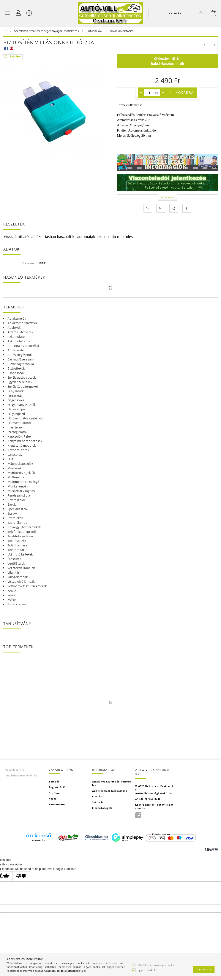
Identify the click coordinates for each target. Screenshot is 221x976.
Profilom (55, 793)
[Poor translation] (21, 876)
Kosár (53, 799)
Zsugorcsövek (17, 604)
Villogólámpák (18, 577)
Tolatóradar (16, 550)
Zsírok (12, 600)
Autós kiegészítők (20, 355)
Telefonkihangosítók (22, 532)
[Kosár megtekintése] (213, 13)
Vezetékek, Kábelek (21, 568)
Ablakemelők (17, 319)
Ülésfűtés (14, 559)
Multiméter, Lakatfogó (23, 482)
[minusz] (141, 93)
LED (10, 459)
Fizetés (97, 796)
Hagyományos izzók (22, 405)
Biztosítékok (16, 369)
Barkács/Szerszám (21, 359)
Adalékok (14, 328)
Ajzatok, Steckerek (20, 332)
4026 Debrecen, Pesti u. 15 (154, 788)
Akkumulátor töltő (20, 341)
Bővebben (167, 197)
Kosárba (184, 93)
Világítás (14, 573)
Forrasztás (15, 396)
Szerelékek (15, 518)
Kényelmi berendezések (25, 441)
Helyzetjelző (16, 414)
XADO (12, 591)
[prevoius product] (205, 45)
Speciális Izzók (18, 509)
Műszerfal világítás (21, 491)
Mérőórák (14, 468)
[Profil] (18, 13)
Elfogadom (204, 969)
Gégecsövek (16, 400)
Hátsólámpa (16, 409)
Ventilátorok (16, 564)
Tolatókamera (17, 545)
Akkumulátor (17, 337)
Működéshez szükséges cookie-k (157, 965)
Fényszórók (16, 391)
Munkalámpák (18, 486)
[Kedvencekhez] (148, 208)
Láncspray (15, 455)
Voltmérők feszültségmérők (27, 586)
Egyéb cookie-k (147, 970)
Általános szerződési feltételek (111, 783)
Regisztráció (57, 787)
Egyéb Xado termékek (23, 387)
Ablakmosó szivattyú (22, 323)
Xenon (12, 595)
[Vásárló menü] (29, 13)
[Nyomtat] (173, 208)
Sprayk (12, 514)
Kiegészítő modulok (22, 446)
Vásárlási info (14, 770)
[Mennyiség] (149, 93)
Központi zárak (18, 450)
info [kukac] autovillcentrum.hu (154, 806)
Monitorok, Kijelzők (21, 473)
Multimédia (16, 477)
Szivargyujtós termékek (24, 527)
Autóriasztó (16, 350)
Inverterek (15, 427)
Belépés (54, 781)
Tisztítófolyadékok (20, 536)
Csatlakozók (16, 373)
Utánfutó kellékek (20, 554)
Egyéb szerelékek (20, 382)
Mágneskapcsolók (20, 464)
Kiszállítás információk (21, 776)
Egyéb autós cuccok (22, 378)
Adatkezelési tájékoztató (109, 791)
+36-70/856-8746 (150, 799)
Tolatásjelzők (17, 541)
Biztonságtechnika (21, 364)
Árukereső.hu (39, 840)
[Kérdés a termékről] (186, 208)
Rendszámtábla (19, 496)
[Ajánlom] (160, 208)
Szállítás (98, 802)
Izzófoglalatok (17, 432)
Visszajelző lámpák (21, 582)
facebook (138, 816)
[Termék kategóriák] (7, 13)
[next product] (214, 45)
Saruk (12, 505)
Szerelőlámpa (17, 523)
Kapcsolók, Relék (19, 437)
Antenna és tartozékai (23, 346)
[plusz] (163, 93)
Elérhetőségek (102, 808)
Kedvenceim (57, 804)
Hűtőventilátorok (20, 423)
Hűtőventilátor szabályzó (25, 418)
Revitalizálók (16, 500)
